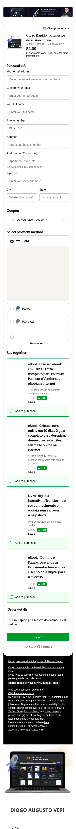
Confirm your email (18, 87)
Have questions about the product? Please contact (35, 597)
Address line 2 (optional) (22, 153)
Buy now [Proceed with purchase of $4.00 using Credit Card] (38, 573)
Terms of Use (15, 647)
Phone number (16, 120)
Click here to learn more (21, 629)
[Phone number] (47, 128)
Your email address (19, 71)
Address (12, 136)
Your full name (16, 104)
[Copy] (33, 619)
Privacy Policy (31, 647)
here (46, 658)
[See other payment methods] (38, 280)
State (42, 173)
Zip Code (12, 173)
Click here (53, 53)
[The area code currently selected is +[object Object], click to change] (16, 128)
